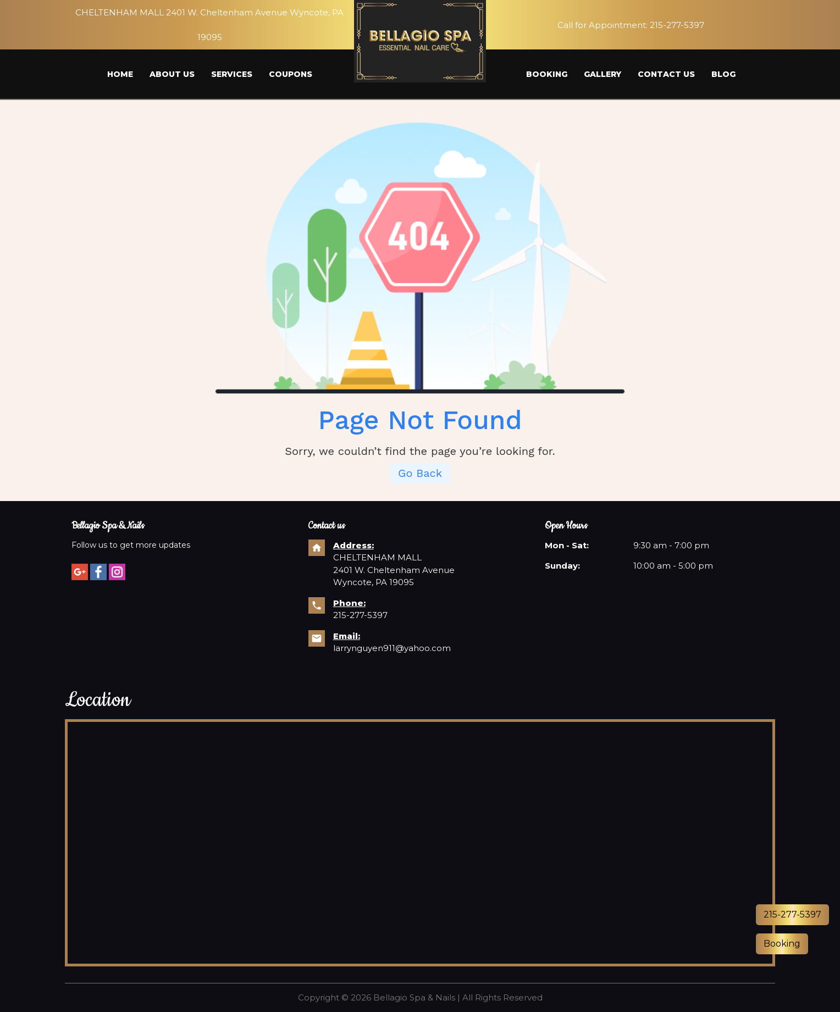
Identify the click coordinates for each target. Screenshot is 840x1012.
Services (231, 74)
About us (172, 74)
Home (120, 74)
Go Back (420, 473)
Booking (546, 74)
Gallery (602, 74)
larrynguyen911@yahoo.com (392, 648)
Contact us (666, 74)
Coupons (290, 74)
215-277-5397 (677, 25)
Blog (723, 74)
